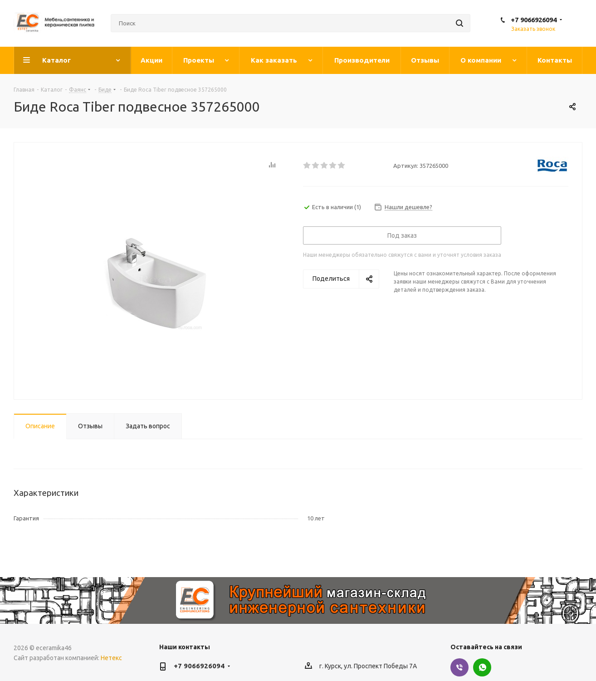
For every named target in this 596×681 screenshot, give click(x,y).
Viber (459, 667)
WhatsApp (482, 667)
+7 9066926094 (534, 20)
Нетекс (111, 657)
